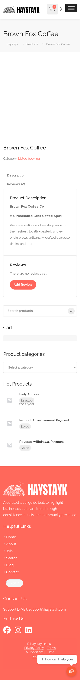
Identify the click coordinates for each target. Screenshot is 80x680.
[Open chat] (71, 671)
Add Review (23, 285)
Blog (10, 565)
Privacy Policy (34, 648)
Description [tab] (16, 175)
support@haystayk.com (47, 609)
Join (9, 551)
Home (11, 537)
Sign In (61, 9)
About (11, 544)
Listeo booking (29, 159)
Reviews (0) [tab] (16, 184)
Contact (12, 572)
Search (11, 558)
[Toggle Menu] (71, 8)
